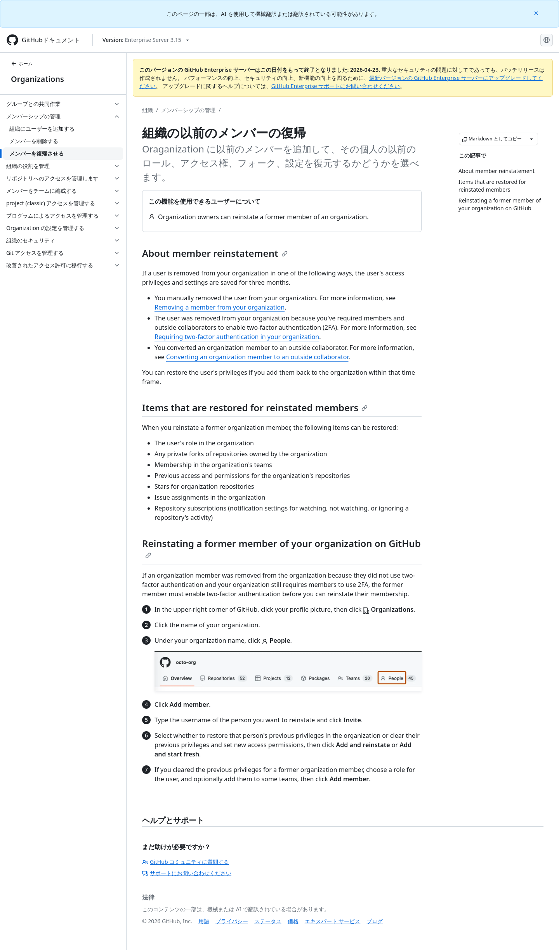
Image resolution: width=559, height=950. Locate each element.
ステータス (267, 921)
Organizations (37, 79)
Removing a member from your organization (220, 307)
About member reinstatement (215, 253)
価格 (293, 921)
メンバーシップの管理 (188, 110)
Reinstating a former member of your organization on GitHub (281, 548)
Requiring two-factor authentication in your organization (237, 336)
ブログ (374, 921)
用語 (203, 921)
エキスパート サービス (333, 921)
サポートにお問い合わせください (186, 873)
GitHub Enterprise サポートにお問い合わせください (335, 86)
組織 (147, 110)
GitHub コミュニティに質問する (185, 861)
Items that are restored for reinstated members (255, 407)
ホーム (22, 63)
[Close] (537, 12)
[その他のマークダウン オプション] (531, 139)
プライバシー (231, 921)
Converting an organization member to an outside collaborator (257, 357)
